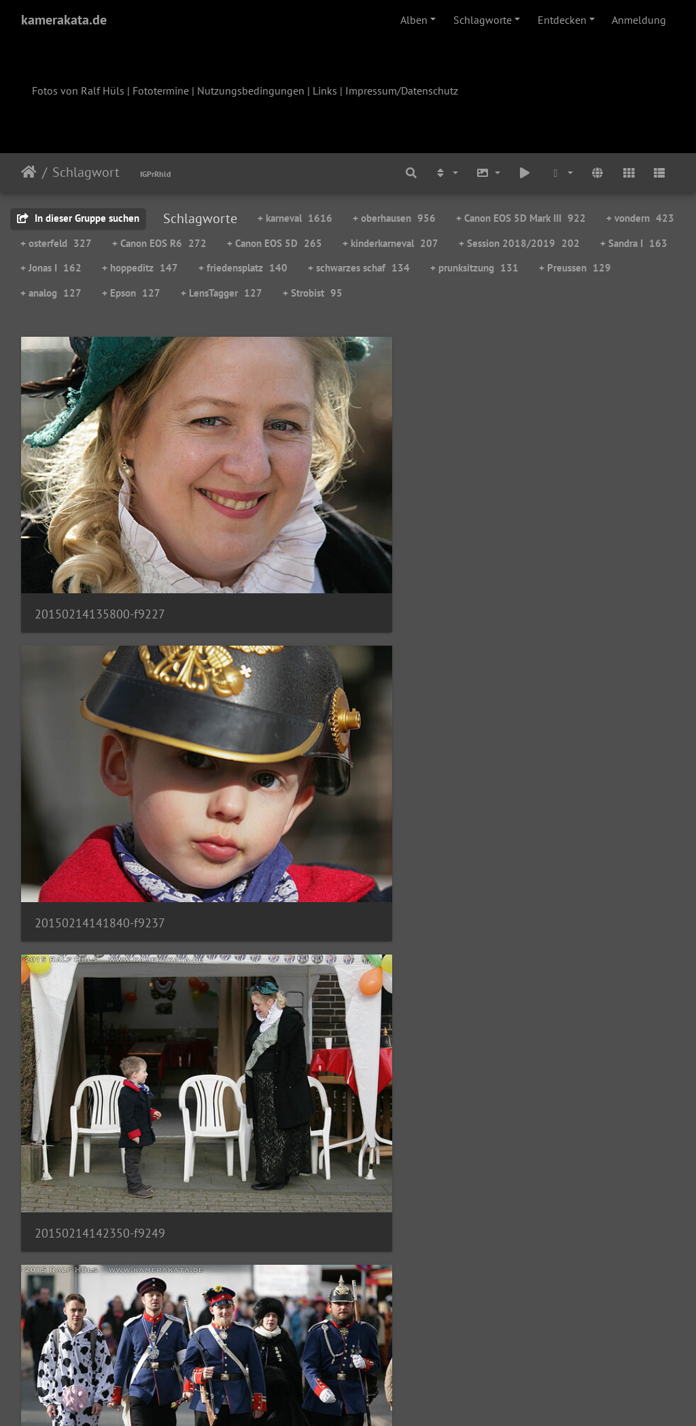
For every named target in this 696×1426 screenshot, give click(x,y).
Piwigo (376, 1397)
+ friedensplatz (243, 267)
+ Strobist (313, 292)
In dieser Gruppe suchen (78, 218)
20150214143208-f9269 (325, 693)
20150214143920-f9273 (100, 887)
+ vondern (640, 218)
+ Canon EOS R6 (159, 243)
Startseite (29, 172)
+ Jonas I (51, 267)
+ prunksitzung (474, 267)
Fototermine (161, 90)
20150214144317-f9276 (549, 887)
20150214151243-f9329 (325, 1275)
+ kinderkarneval (390, 243)
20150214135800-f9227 (100, 499)
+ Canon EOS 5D (274, 243)
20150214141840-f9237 (325, 499)
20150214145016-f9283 (325, 1081)
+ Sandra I (633, 243)
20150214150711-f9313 (100, 1276)
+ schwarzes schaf (359, 267)
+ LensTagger (221, 292)
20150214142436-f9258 (100, 693)
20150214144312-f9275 (325, 887)
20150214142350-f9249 (549, 500)
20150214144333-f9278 (100, 1082)
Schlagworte (482, 20)
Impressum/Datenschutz (401, 90)
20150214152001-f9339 (549, 1275)
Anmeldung (639, 20)
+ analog (51, 292)
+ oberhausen (394, 218)
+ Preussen (575, 267)
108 (415, 1346)
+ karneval (295, 218)
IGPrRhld (155, 174)
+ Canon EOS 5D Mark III (521, 218)
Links (325, 90)
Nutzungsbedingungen (250, 90)
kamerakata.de (64, 20)
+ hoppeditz (140, 267)
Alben (414, 20)
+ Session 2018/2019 (519, 243)
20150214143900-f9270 (549, 693)
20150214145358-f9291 (549, 1081)
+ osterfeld (56, 243)
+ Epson (131, 292)
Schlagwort (86, 172)
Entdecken (562, 20)
